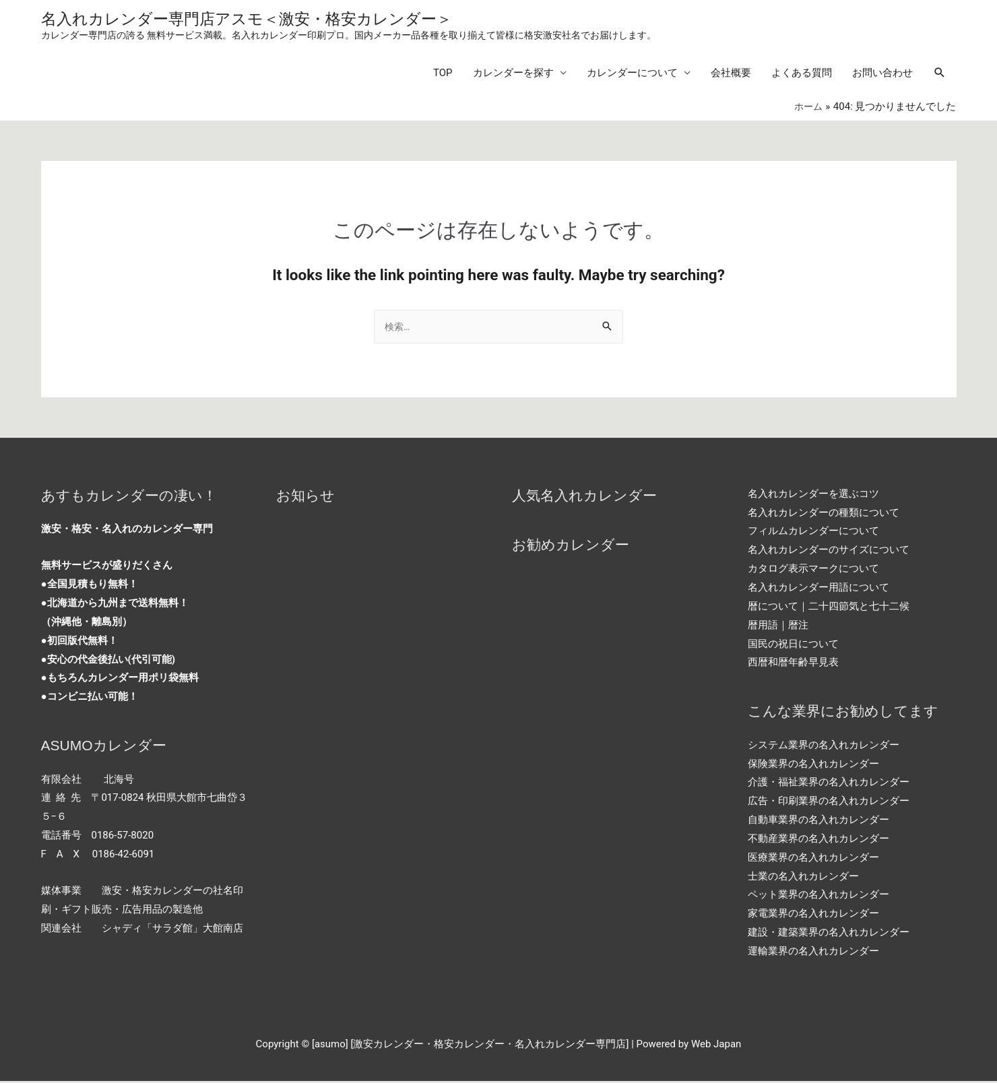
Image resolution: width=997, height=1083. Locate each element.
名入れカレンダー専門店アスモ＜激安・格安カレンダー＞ (255, 19)
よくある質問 (801, 74)
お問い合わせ (882, 74)
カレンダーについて (632, 74)
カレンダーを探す (513, 74)
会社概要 (731, 74)
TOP (443, 74)
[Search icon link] (939, 74)
